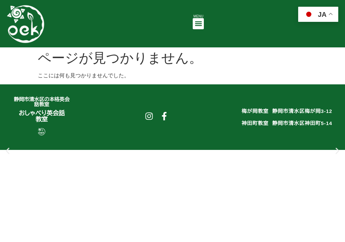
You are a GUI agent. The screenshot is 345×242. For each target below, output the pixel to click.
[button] (198, 23)
